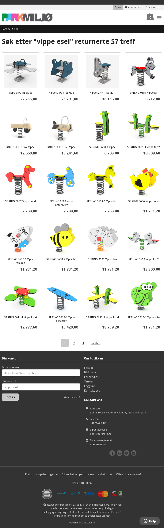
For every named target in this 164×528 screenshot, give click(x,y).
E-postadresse (10, 367)
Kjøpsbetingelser (47, 474)
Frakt (28, 474)
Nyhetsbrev (105, 474)
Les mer (106, 515)
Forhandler (91, 376)
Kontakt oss (92, 390)
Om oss (89, 381)
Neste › (95, 343)
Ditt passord (9, 381)
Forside (6, 29)
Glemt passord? (72, 397)
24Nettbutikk (88, 522)
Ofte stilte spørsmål (129, 474)
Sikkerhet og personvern (78, 474)
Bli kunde (90, 372)
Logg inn (89, 386)
